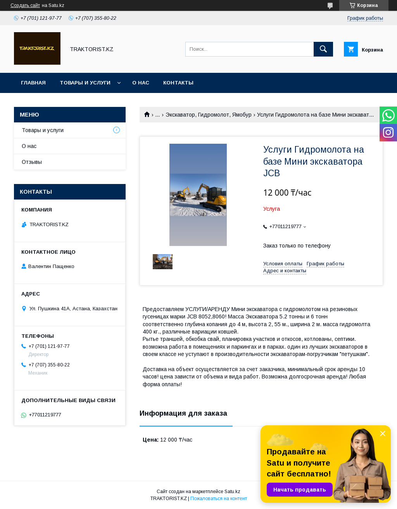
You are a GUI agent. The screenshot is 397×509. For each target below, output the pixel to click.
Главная (33, 83)
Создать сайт (25, 5)
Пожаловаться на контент (218, 498)
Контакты (178, 83)
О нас (140, 83)
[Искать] (323, 49)
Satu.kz (232, 491)
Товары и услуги (85, 83)
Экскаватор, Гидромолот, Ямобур (209, 115)
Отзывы (32, 162)
